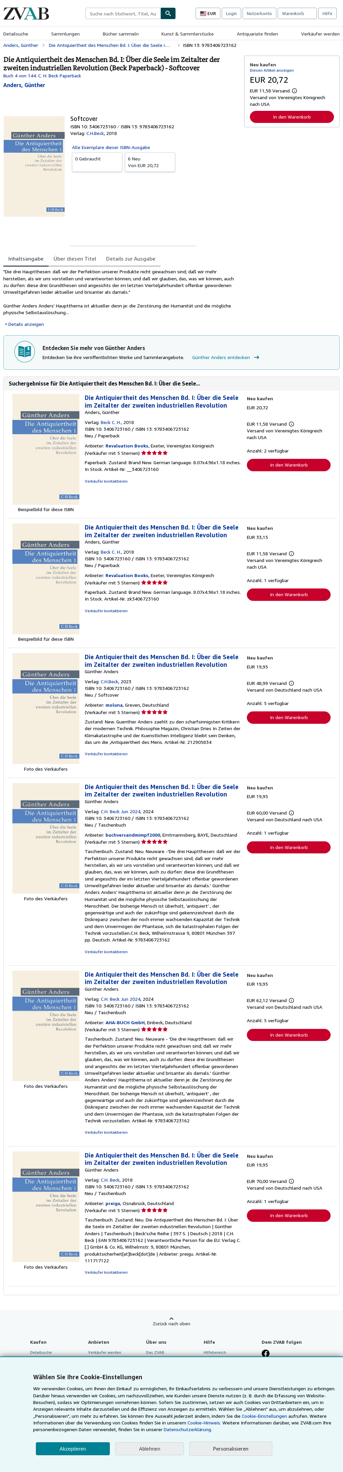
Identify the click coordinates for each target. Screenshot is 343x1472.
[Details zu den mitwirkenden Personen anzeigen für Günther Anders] (24, 85)
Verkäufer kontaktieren (106, 481)
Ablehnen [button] (149, 1449)
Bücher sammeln (121, 34)
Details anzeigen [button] (26, 324)
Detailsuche (15, 34)
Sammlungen (65, 34)
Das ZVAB (155, 1352)
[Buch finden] (168, 13)
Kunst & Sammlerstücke (187, 34)
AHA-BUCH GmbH (125, 1022)
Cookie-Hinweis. (204, 1422)
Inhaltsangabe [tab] (26, 258)
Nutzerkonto (259, 13)
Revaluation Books (127, 445)
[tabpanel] (121, 297)
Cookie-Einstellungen (264, 1416)
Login (231, 13)
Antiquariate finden (257, 34)
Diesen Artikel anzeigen (272, 70)
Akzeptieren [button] (73, 1449)
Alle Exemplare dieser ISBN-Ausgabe (111, 147)
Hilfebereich (215, 1352)
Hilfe (327, 13)
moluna (114, 705)
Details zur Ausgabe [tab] (130, 258)
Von (150, 161)
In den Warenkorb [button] (292, 117)
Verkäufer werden (320, 34)
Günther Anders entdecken (226, 357)
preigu (113, 1203)
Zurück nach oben (171, 1323)
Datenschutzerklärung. (188, 1429)
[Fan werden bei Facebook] (266, 1354)
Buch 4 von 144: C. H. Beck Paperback (42, 75)
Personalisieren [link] (231, 1449)
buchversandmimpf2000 (133, 835)
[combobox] (122, 13)
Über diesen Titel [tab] (75, 258)
